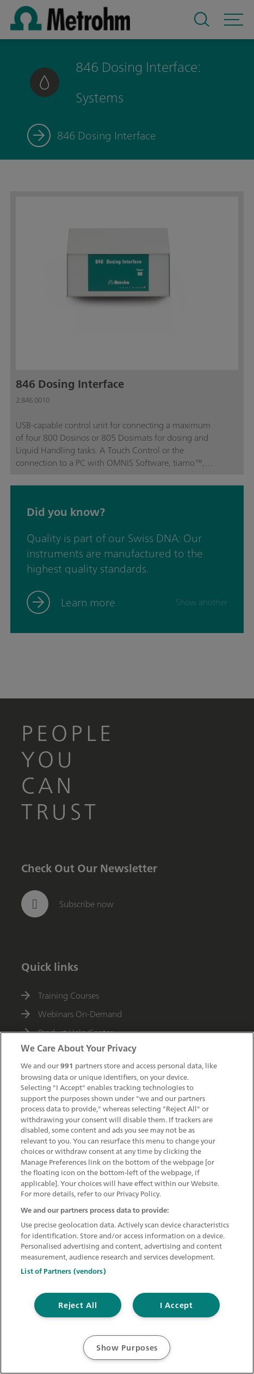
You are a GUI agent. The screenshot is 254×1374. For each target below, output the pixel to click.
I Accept (176, 1305)
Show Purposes (127, 1347)
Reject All (77, 1305)
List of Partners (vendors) (63, 1271)
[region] (127, 1203)
